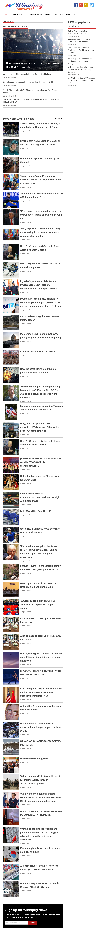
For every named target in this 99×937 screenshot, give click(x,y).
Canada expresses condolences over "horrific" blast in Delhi (28, 82)
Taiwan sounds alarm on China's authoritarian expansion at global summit (38, 604)
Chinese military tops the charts (37, 351)
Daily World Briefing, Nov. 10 (35, 511)
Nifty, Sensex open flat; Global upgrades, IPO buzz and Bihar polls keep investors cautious (39, 427)
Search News (65, 14)
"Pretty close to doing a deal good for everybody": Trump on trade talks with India (41, 215)
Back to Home (8, 21)
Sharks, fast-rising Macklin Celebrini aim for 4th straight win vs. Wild (81, 50)
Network (77, 14)
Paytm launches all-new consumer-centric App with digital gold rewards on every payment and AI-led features (40, 302)
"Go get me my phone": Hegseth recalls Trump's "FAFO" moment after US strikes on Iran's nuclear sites (40, 797)
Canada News (17, 14)
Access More (57, 119)
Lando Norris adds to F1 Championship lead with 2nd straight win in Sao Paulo (40, 497)
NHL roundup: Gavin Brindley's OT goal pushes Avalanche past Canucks (81, 69)
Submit (32, 923)
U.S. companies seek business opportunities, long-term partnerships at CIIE (40, 727)
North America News (34, 14)
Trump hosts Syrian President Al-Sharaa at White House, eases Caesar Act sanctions (40, 180)
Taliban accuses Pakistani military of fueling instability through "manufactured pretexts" (40, 780)
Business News (51, 14)
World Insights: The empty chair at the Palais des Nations (27, 74)
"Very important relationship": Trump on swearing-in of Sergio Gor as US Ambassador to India (40, 232)
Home (7, 14)
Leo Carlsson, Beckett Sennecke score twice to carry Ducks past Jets (81, 80)
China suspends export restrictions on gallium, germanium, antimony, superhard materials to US (41, 692)
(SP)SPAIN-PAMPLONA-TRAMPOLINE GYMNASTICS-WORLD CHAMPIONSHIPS (40, 462)
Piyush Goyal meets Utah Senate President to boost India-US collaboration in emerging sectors (38, 285)
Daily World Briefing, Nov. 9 (35, 758)
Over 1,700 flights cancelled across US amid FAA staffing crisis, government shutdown (41, 657)
